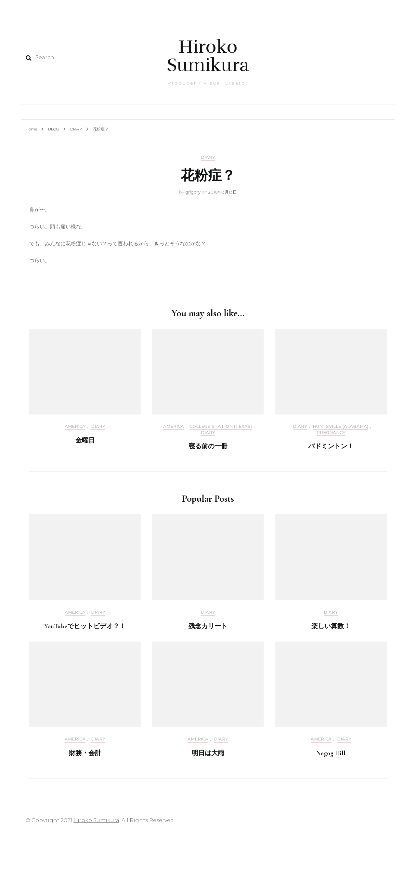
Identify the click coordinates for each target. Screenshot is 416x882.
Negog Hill (330, 753)
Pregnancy (331, 432)
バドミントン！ (331, 446)
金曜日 (85, 440)
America (75, 426)
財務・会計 (85, 753)
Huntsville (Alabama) (340, 426)
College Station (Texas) (220, 426)
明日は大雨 (208, 753)
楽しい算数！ (330, 626)
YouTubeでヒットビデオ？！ (85, 626)
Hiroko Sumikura (208, 55)
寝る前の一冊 (208, 446)
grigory (193, 192)
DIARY (208, 157)
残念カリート (208, 626)
